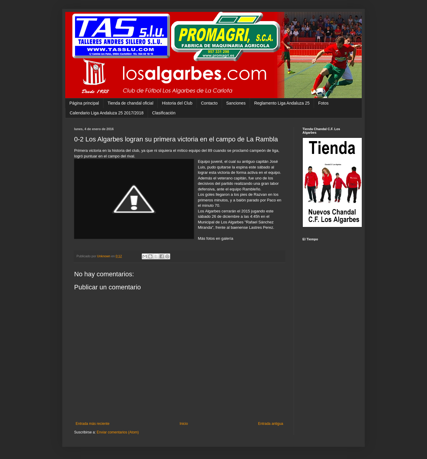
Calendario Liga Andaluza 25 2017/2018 (107, 113)
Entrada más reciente (92, 424)
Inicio (184, 424)
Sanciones (236, 103)
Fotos (323, 103)
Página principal (84, 103)
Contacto (209, 103)
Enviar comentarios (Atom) (118, 432)
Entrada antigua (270, 424)
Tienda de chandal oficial (130, 103)
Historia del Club (177, 103)
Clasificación (164, 113)
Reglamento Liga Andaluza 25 (282, 103)
